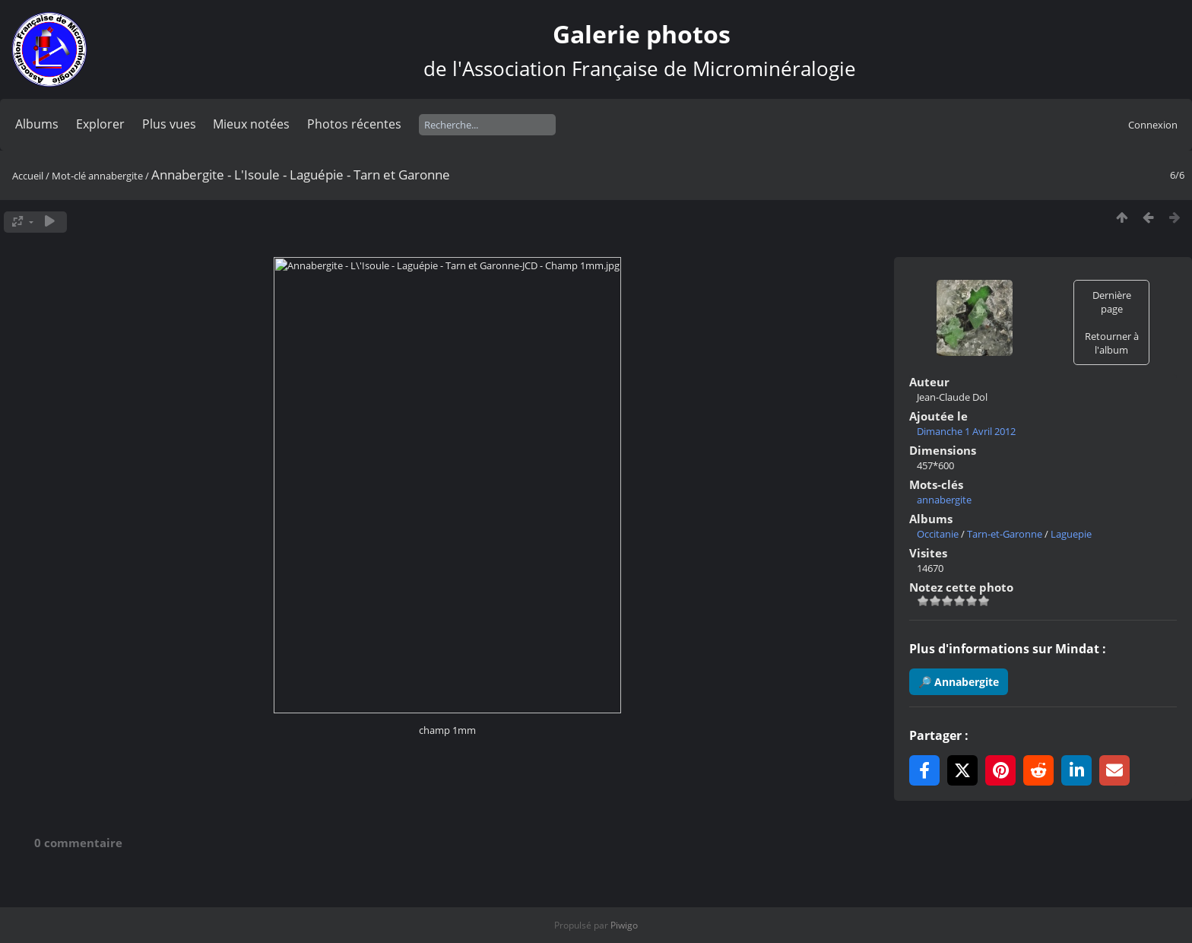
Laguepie (1071, 534)
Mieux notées (251, 124)
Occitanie (938, 534)
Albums (37, 124)
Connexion (1153, 125)
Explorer (100, 124)
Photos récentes (354, 124)
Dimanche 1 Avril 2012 (966, 431)
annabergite (115, 176)
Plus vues (169, 124)
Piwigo (624, 925)
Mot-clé (69, 176)
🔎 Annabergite (958, 682)
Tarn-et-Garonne (1004, 534)
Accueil (27, 176)
